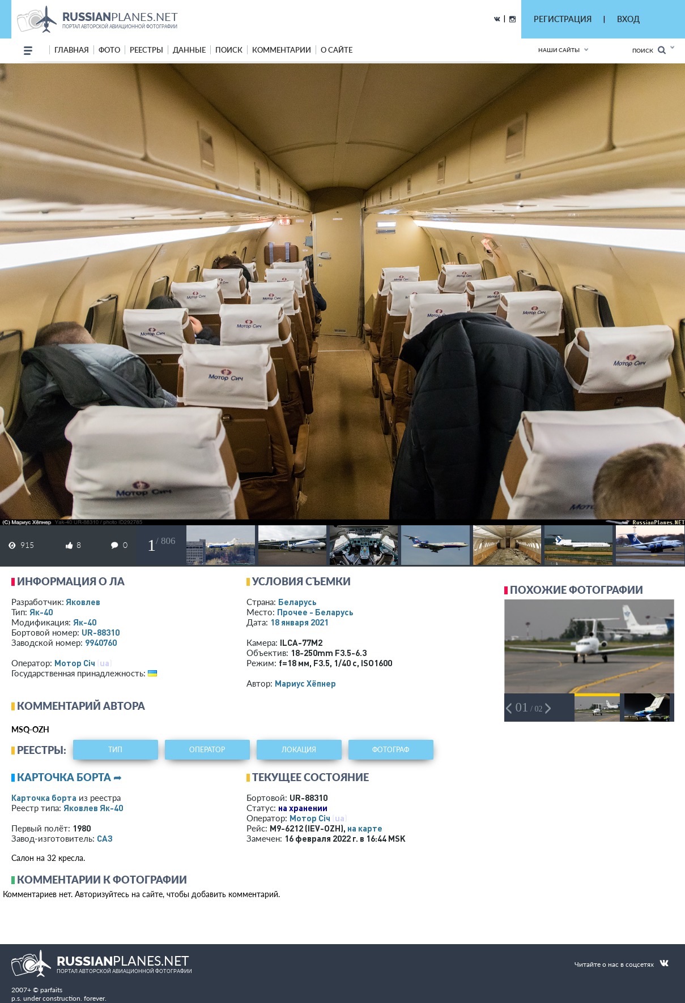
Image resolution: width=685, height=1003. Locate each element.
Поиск (649, 50)
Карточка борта (43, 797)
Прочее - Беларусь (315, 612)
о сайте (336, 49)
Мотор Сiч (74, 663)
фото (109, 49)
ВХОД (628, 19)
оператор (207, 749)
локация (299, 749)
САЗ (105, 838)
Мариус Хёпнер (305, 683)
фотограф (390, 749)
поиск (228, 49)
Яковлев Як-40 (93, 808)
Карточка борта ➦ (69, 777)
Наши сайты (559, 49)
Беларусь (297, 602)
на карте (364, 828)
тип (115, 749)
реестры (146, 49)
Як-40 (41, 612)
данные (189, 49)
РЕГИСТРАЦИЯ (563, 19)
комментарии (281, 49)
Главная (71, 49)
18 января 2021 (299, 622)
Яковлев (83, 602)
